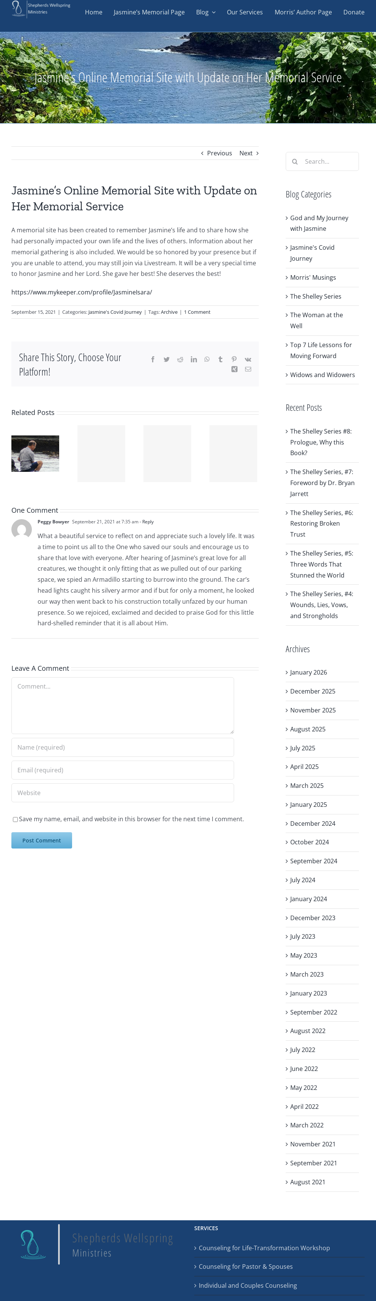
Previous (219, 153)
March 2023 (307, 974)
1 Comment (197, 311)
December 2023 (312, 918)
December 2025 (312, 691)
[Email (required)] (122, 770)
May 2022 (303, 1087)
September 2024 (313, 861)
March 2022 (307, 1125)
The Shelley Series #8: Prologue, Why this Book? (321, 442)
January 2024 (308, 899)
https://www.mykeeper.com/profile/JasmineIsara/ (81, 292)
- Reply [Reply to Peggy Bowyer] (146, 521)
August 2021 (308, 1182)
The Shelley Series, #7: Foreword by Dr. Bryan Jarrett (322, 483)
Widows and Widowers (322, 375)
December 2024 (312, 823)
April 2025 (304, 766)
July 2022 (302, 1050)
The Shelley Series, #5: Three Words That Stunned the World (321, 564)
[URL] (122, 792)
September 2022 (313, 1012)
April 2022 (304, 1106)
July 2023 (302, 936)
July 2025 (302, 748)
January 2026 (308, 672)
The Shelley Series (315, 296)
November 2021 (313, 1144)
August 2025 (308, 729)
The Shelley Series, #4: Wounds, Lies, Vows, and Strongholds (321, 605)
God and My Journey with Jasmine (319, 223)
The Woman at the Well (316, 320)
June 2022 (304, 1069)
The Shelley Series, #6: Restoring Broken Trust (321, 524)
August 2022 (308, 1031)
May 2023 (303, 955)
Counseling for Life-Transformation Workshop (264, 1248)
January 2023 (308, 993)
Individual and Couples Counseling (248, 1285)
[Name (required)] (122, 747)
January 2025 (308, 804)
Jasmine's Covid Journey (115, 311)
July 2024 (302, 880)
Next (246, 153)
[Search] (295, 161)
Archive (169, 311)
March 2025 (307, 785)
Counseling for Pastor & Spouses (246, 1266)
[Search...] (322, 161)
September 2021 (313, 1163)
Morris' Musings (313, 277)
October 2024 (309, 842)
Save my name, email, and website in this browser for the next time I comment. (131, 819)
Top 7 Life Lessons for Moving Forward (321, 350)
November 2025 (313, 710)
